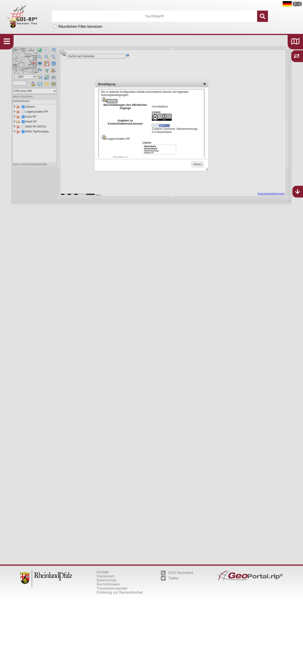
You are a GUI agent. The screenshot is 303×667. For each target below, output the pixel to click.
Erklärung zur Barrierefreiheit (120, 592)
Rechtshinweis (108, 584)
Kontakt (103, 572)
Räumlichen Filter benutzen (80, 26)
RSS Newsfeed (177, 573)
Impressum (106, 576)
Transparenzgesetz (112, 588)
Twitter (170, 578)
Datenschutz (107, 580)
